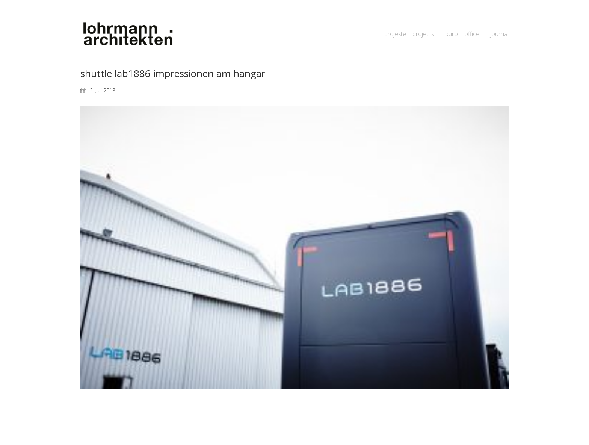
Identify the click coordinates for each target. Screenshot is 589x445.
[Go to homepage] (127, 34)
